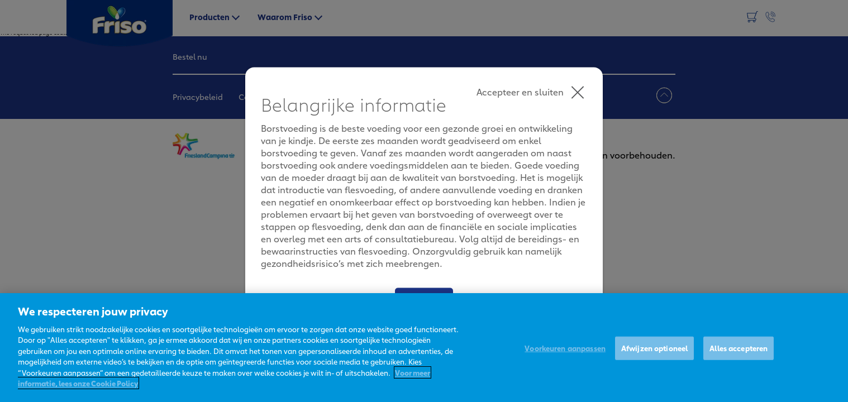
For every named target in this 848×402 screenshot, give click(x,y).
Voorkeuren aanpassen (565, 348)
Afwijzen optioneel (654, 348)
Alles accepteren (738, 348)
